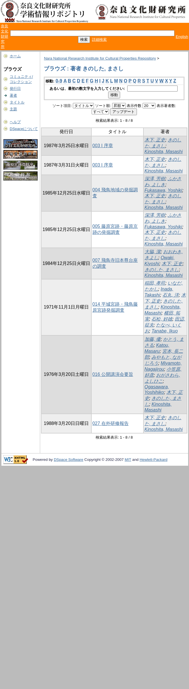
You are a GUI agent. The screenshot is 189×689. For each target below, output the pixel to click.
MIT (128, 459)
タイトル (17, 102)
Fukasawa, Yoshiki (163, 190)
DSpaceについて (24, 129)
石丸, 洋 (171, 295)
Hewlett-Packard (153, 459)
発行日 (15, 88)
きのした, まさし (162, 269)
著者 (13, 95)
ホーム (15, 56)
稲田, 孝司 (155, 283)
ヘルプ (15, 122)
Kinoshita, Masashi (164, 151)
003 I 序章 (103, 145)
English (182, 37)
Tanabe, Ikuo (164, 331)
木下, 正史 (155, 139)
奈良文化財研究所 (4, 36)
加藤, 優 (153, 339)
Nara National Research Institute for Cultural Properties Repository (100, 58)
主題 (13, 109)
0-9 (59, 80)
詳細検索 (99, 39)
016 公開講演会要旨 (113, 374)
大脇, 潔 (153, 251)
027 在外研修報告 (111, 423)
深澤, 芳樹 (155, 178)
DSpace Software (68, 459)
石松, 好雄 (161, 319)
